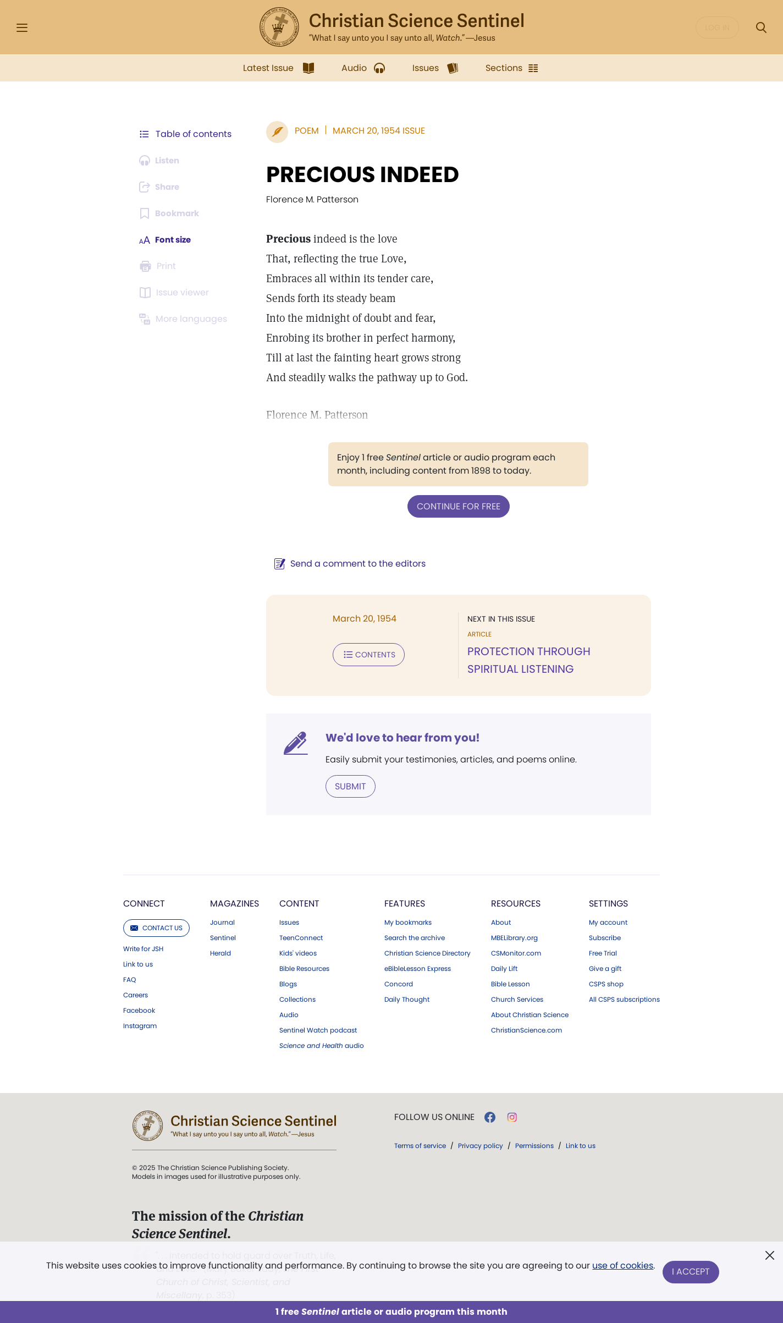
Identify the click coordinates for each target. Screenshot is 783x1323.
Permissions (534, 1144)
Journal (222, 921)
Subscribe (605, 937)
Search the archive (414, 937)
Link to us (138, 963)
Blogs (288, 983)
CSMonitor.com (516, 952)
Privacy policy (480, 1144)
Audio (289, 1014)
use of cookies (622, 1267)
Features (404, 902)
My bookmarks (408, 921)
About (501, 921)
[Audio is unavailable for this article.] (162, 160)
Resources (516, 902)
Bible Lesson (510, 983)
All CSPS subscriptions (624, 998)
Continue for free (456, 505)
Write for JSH (143, 948)
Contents (363, 653)
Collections (297, 998)
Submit (345, 785)
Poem (301, 130)
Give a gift (605, 967)
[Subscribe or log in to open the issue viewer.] (176, 292)
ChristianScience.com (526, 1029)
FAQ (129, 978)
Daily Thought (406, 998)
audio (321, 1044)
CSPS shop (606, 983)
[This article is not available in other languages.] (185, 319)
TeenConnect (301, 937)
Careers (135, 994)
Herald (220, 952)
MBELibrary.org (514, 937)
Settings (608, 902)
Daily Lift (504, 967)
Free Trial (603, 952)
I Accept (691, 1272)
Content (299, 902)
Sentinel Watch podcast (318, 1029)
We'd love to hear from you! (397, 737)
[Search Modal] (761, 27)
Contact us (156, 926)
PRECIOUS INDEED (357, 174)
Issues (289, 921)
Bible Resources (304, 967)
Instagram (140, 1025)
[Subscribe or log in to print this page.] (159, 266)
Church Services (517, 998)
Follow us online (434, 1116)
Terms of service (420, 1144)
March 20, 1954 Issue (373, 130)
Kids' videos (298, 952)
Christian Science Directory (427, 952)
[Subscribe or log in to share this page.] (162, 187)
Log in (717, 27)
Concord (398, 983)
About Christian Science (530, 1014)
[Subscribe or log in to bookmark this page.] (171, 213)
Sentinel (223, 937)
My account (608, 921)
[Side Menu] (22, 27)
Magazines (234, 902)
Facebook (139, 1009)
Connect (144, 902)
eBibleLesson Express (417, 967)
